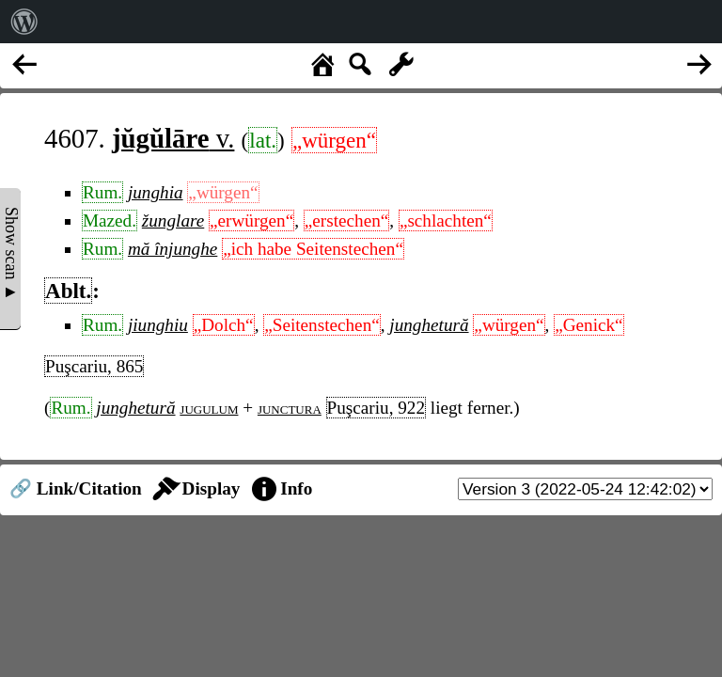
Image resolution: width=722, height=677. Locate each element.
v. (173, 138)
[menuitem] (24, 21)
